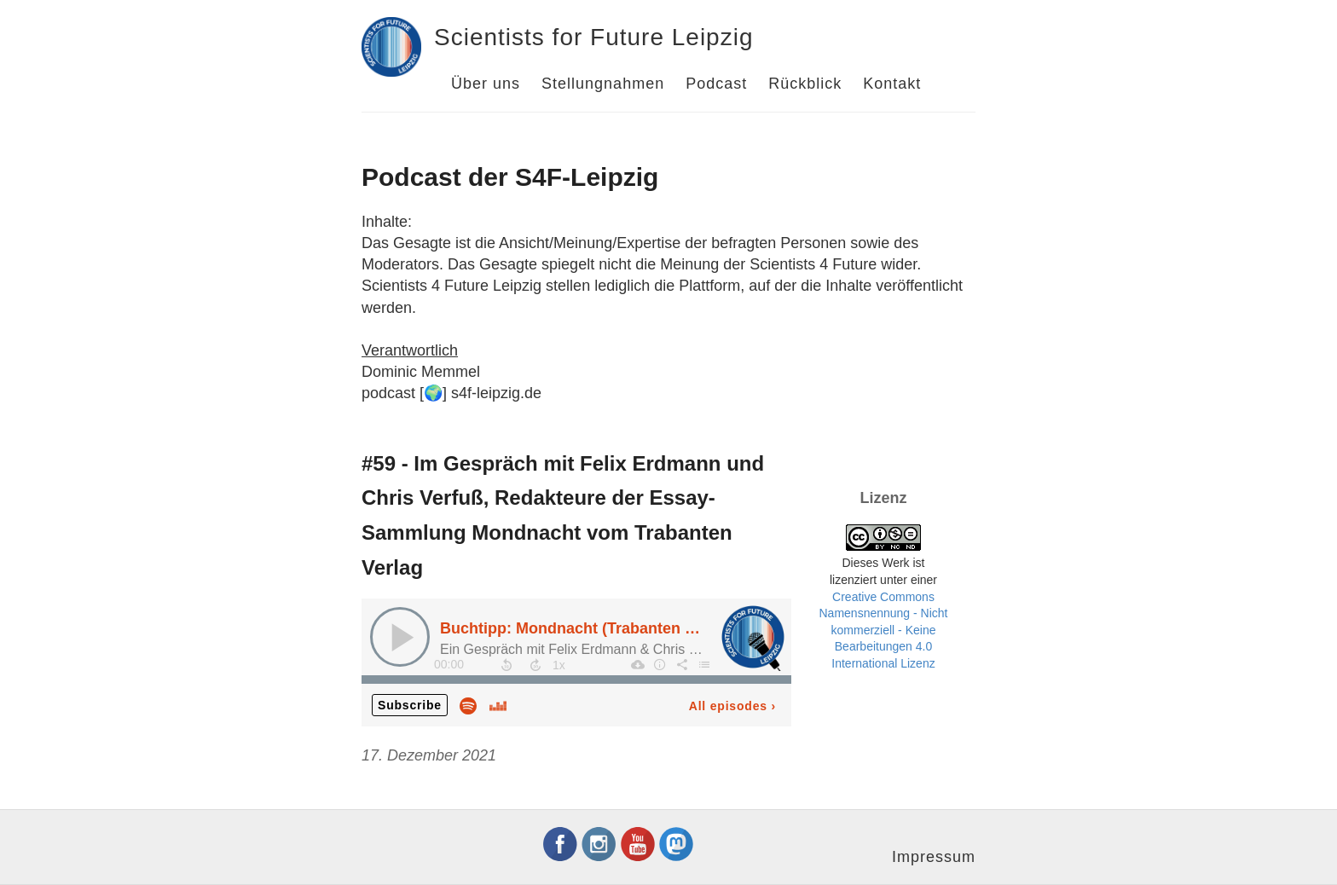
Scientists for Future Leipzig (594, 37)
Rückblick (805, 83)
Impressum (933, 856)
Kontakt (892, 83)
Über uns (485, 83)
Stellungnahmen (602, 83)
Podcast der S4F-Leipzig (510, 177)
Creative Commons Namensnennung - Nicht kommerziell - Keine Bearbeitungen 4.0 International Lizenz (883, 630)
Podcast (716, 83)
